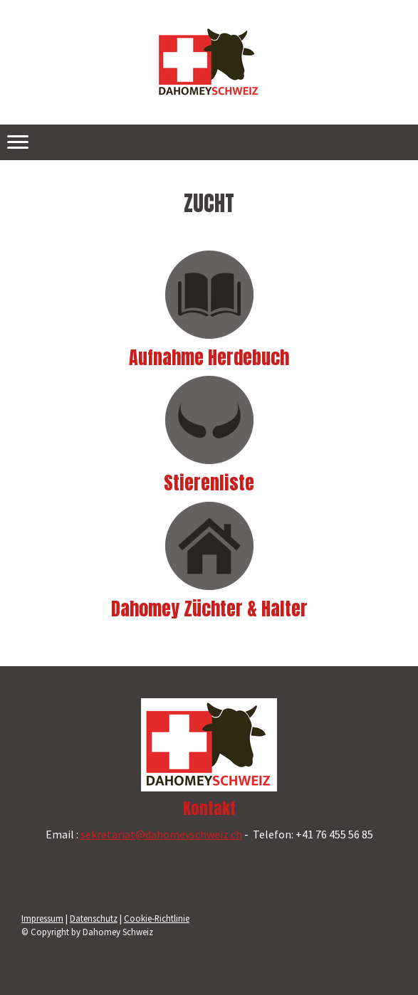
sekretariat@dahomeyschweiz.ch (161, 834)
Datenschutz (93, 918)
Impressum (42, 918)
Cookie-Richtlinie (156, 918)
